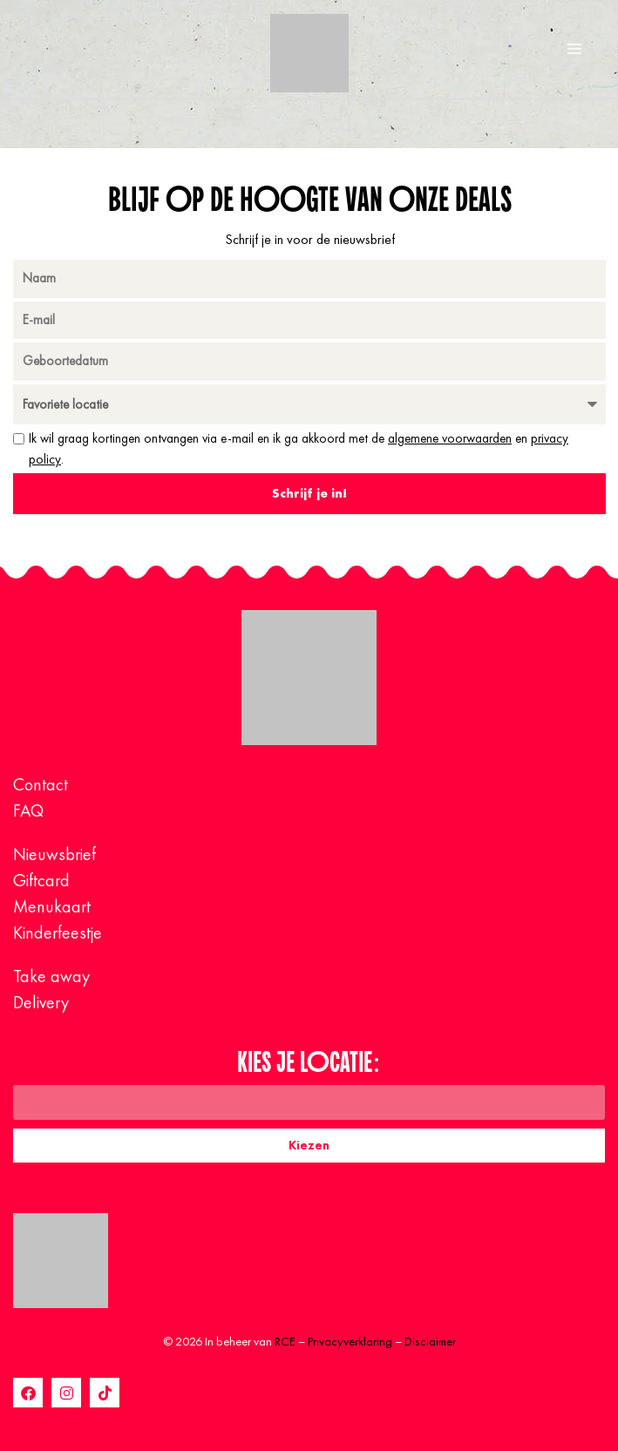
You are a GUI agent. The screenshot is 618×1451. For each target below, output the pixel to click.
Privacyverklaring (350, 1341)
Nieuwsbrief (54, 854)
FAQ (28, 810)
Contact (40, 784)
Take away (51, 976)
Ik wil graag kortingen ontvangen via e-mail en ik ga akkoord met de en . (298, 449)
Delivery (41, 1002)
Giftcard (41, 880)
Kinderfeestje (57, 932)
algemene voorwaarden (450, 438)
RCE (285, 1341)
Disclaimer (430, 1341)
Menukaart (52, 906)
